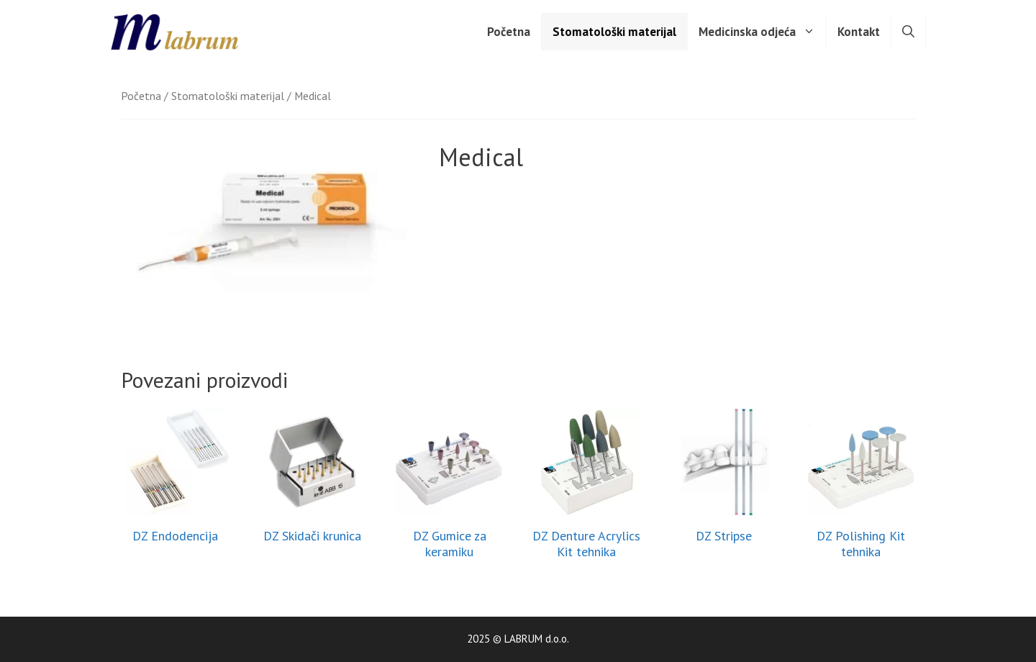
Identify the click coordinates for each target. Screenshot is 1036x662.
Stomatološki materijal (614, 32)
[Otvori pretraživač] (908, 31)
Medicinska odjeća (762, 31)
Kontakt (858, 32)
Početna (508, 32)
